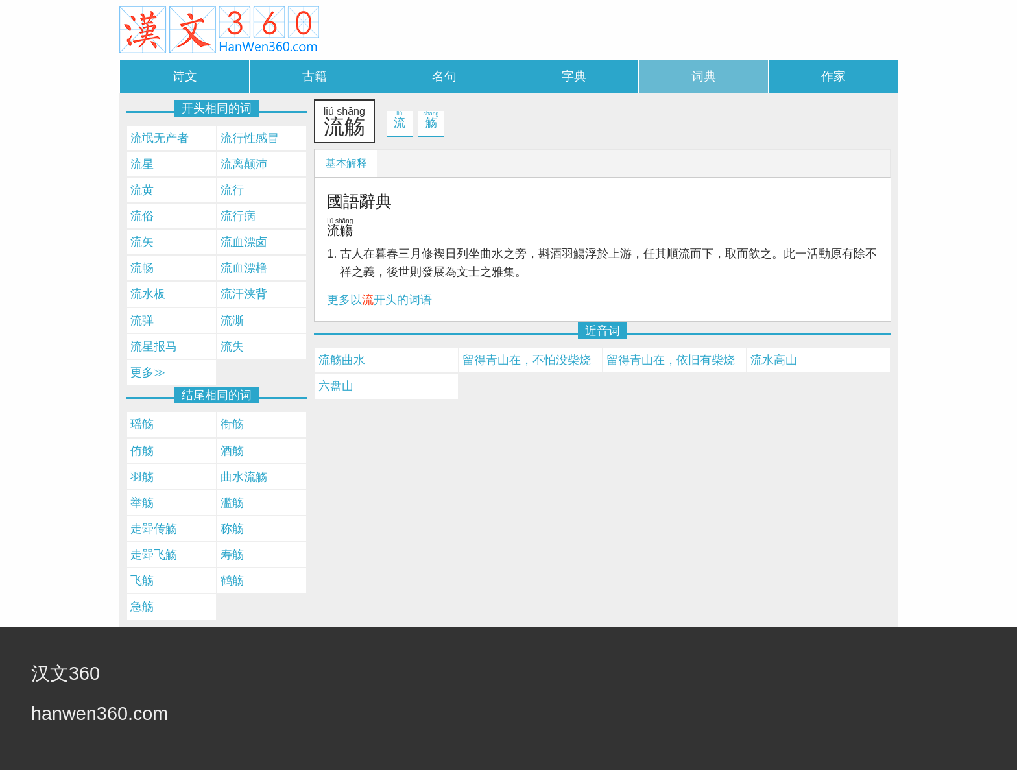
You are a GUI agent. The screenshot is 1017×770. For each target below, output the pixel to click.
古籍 (314, 76)
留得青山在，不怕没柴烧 (526, 360)
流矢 (142, 241)
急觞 (142, 606)
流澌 (232, 320)
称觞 (232, 528)
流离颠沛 (244, 164)
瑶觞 (142, 424)
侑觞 (142, 450)
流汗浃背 (244, 293)
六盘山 (335, 385)
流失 (232, 346)
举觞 (142, 502)
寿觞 (232, 554)
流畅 (142, 267)
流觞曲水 (341, 360)
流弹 (142, 320)
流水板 (147, 293)
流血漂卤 (244, 241)
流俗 (142, 216)
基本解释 (346, 163)
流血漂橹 (244, 267)
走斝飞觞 (153, 554)
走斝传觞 (153, 528)
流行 (232, 190)
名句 (444, 76)
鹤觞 (232, 580)
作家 (833, 76)
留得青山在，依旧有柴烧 (670, 360)
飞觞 (142, 580)
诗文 (185, 76)
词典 (703, 76)
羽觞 (142, 476)
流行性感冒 (250, 138)
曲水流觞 (244, 476)
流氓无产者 (159, 138)
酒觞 (232, 450)
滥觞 (232, 502)
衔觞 (232, 424)
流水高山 (773, 360)
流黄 (142, 190)
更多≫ (147, 372)
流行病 (238, 216)
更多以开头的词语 (379, 299)
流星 (142, 164)
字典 (574, 76)
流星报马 (153, 346)
